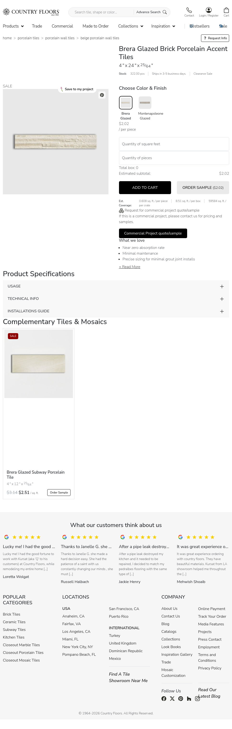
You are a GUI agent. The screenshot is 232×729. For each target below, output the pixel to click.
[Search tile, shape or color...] (119, 12)
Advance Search (151, 12)
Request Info (215, 38)
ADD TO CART (145, 187)
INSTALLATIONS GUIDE (28, 311)
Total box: (127, 167)
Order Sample (59, 492)
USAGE (14, 286)
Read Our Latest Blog (209, 693)
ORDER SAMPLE (202, 187)
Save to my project (77, 89)
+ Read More (129, 266)
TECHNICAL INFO (23, 298)
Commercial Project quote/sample (153, 233)
